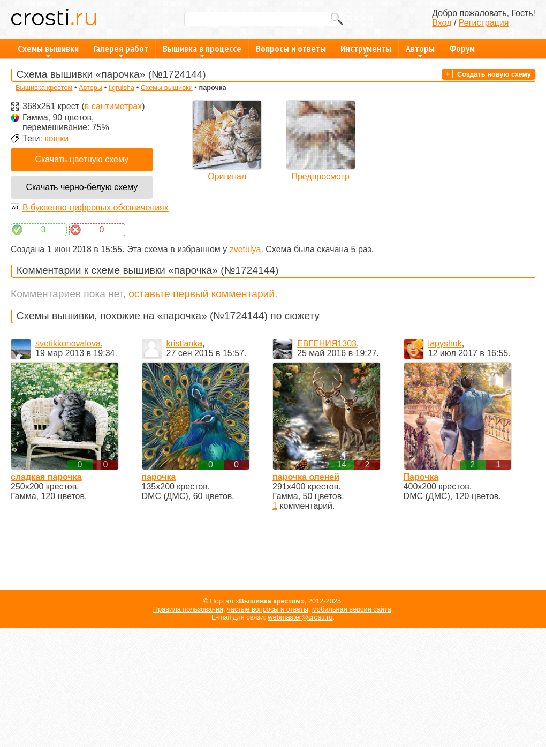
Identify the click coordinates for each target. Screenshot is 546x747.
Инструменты (365, 50)
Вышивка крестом (44, 88)
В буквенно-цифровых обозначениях (95, 207)
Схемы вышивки (48, 50)
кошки (56, 138)
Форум (462, 48)
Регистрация (484, 22)
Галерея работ (120, 50)
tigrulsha (121, 88)
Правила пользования (188, 609)
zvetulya (245, 249)
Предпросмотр (320, 176)
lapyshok (445, 343)
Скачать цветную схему (81, 159)
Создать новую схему (494, 74)
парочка (159, 476)
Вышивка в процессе (202, 50)
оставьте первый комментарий (201, 293)
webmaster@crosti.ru (300, 617)
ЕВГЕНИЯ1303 (327, 343)
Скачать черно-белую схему (82, 187)
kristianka (184, 343)
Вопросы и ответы (291, 48)
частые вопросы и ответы (267, 609)
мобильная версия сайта (351, 609)
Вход (441, 22)
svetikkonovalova (68, 343)
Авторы (420, 50)
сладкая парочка (46, 476)
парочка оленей (305, 476)
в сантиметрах (113, 106)
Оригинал (227, 176)
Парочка (421, 476)
